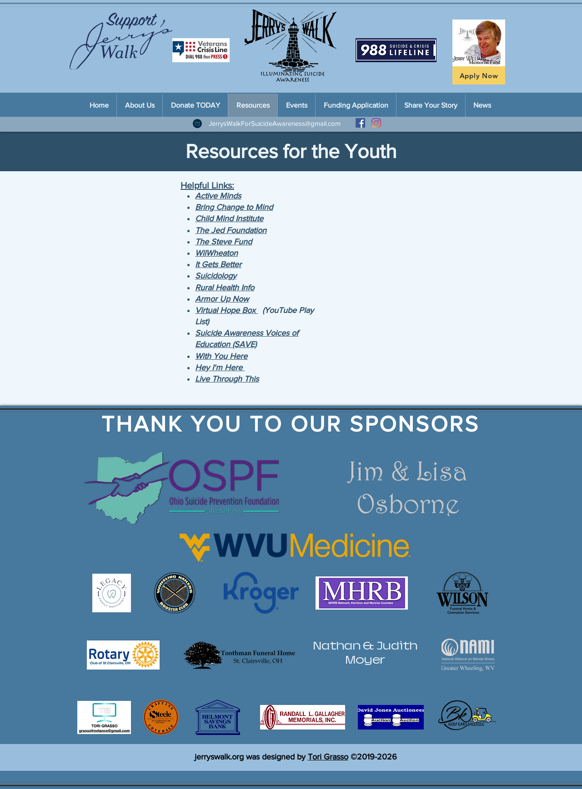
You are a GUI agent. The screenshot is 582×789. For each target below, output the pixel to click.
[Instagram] (376, 123)
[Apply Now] (478, 75)
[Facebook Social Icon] (360, 123)
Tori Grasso (328, 756)
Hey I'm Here (220, 367)
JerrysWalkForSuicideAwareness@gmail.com (275, 123)
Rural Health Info (224, 287)
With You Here (221, 356)
